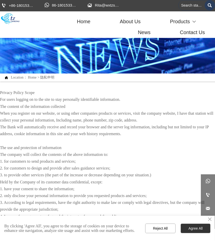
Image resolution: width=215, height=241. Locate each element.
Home (32, 77)
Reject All (160, 228)
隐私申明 (47, 77)
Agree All (195, 228)
